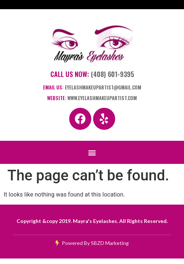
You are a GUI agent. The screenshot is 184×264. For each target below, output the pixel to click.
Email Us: (92, 87)
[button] (92, 152)
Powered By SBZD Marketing (92, 243)
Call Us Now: (92, 74)
